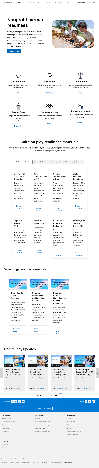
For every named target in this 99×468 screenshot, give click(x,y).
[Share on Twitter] (89, 401)
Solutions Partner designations (42, 431)
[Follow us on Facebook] (12, 401)
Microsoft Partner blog (72, 434)
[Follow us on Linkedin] (19, 401)
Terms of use (35, 462)
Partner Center (5, 428)
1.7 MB (10, 365)
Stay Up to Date (16, 388)
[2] (40, 395)
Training (69, 418)
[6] (51, 395)
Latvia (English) (8, 458)
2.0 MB (57, 365)
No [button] (59, 408)
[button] (88, 2)
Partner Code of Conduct (55, 462)
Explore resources (19, 207)
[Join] (80, 93)
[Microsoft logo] (9, 2)
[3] (43, 395)
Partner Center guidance (8, 451)
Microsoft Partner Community (74, 431)
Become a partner (6, 418)
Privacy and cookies (14, 462)
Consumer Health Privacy (20, 458)
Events (69, 428)
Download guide (16, 330)
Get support (5, 444)
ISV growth (37, 418)
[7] (53, 395)
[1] (38, 395)
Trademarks (44, 462)
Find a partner (5, 431)
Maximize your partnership (8, 421)
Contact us (4, 462)
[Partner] (20, 2)
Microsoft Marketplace (40, 428)
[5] (48, 395)
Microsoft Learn (71, 421)
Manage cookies (25, 462)
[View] (49, 123)
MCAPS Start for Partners (73, 425)
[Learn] (18, 93)
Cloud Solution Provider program (43, 421)
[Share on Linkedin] (93, 401)
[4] (45, 395)
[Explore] (18, 126)
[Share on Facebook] (86, 401)
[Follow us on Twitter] (15, 401)
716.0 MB (81, 365)
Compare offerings (6, 425)
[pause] (60, 395)
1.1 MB (33, 365)
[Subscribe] (49, 93)
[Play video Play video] (14, 51)
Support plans (5, 447)
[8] (56, 395)
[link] (81, 2)
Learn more (36, 330)
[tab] (24, 162)
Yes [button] (54, 408)
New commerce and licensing (42, 425)
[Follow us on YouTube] (23, 401)
